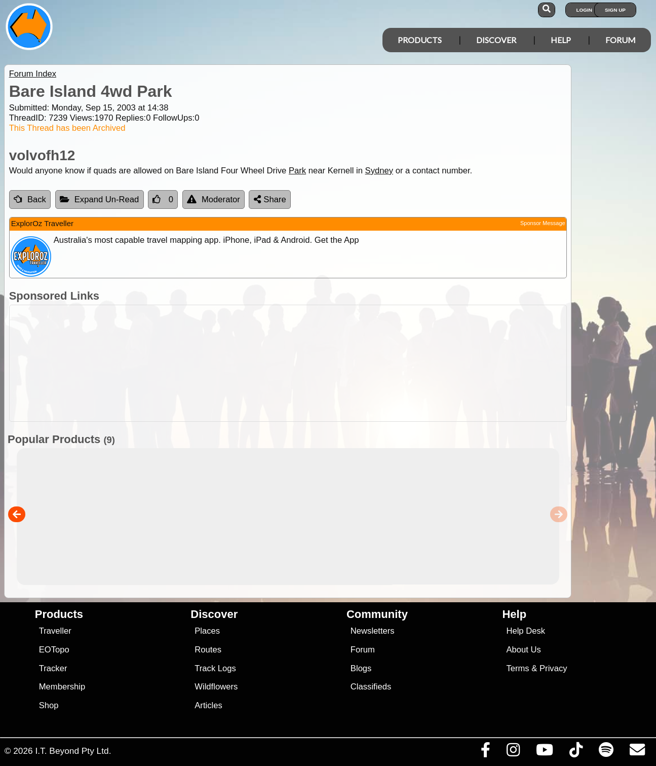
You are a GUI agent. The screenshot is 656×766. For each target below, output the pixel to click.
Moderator (213, 199)
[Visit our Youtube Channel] (544, 752)
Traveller (55, 631)
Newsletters (373, 631)
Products (420, 40)
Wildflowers (216, 686)
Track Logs (215, 668)
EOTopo (54, 649)
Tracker (53, 668)
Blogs (361, 668)
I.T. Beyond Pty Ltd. (73, 751)
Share (270, 199)
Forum (620, 40)
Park (297, 170)
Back (30, 199)
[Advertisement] (333, 363)
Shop (49, 705)
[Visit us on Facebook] (485, 752)
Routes (208, 649)
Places (207, 631)
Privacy (553, 668)
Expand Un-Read (99, 199)
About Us (523, 649)
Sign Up (615, 10)
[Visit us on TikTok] (575, 752)
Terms (517, 668)
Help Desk (525, 631)
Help (561, 40)
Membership (62, 686)
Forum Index (32, 74)
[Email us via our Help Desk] (637, 752)
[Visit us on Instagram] (513, 752)
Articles (208, 705)
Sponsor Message (542, 223)
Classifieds (371, 686)
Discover (496, 40)
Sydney (379, 170)
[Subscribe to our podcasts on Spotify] (606, 752)
